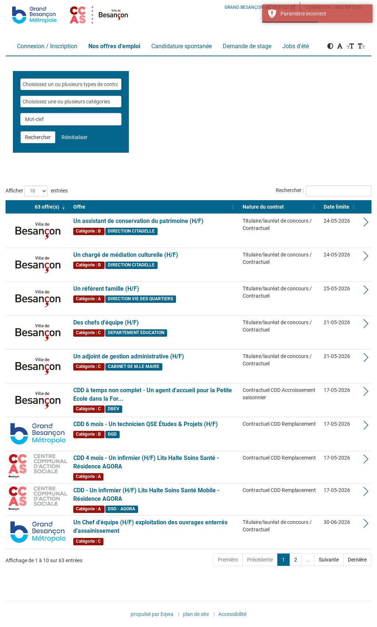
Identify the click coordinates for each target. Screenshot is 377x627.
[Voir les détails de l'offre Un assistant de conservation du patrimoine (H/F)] (366, 224)
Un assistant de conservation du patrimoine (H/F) (138, 220)
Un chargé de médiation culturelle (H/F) (125, 254)
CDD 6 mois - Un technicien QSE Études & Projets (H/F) (145, 424)
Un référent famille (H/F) (106, 288)
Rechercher (38, 137)
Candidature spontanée (181, 46)
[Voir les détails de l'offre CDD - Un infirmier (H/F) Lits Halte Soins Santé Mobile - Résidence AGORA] (366, 493)
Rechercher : (290, 190)
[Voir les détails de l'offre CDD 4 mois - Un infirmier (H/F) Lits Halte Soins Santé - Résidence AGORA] (366, 461)
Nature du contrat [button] (263, 207)
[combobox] (70, 84)
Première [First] (228, 560)
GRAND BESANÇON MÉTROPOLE (260, 7)
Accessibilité (232, 614)
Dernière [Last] (357, 560)
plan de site (196, 614)
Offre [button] (79, 207)
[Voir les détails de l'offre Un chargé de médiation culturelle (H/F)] (366, 258)
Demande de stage (247, 46)
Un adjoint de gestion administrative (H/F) (128, 356)
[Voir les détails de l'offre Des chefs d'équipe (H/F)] (366, 326)
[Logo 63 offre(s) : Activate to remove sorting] (38, 207)
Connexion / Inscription (47, 46)
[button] (330, 46)
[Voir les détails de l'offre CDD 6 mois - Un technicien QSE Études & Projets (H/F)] (366, 427)
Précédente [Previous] (260, 560)
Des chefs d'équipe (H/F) (106, 322)
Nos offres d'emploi (114, 46)
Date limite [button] (336, 207)
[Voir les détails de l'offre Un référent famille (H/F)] (366, 292)
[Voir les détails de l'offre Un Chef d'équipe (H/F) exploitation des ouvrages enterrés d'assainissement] (366, 525)
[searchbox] (70, 84)
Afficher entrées (37, 190)
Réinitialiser (74, 137)
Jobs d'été (295, 46)
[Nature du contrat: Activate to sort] (280, 207)
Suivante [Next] (329, 560)
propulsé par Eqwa (152, 615)
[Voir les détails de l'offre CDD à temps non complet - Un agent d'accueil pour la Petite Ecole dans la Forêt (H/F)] (366, 393)
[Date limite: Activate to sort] (340, 207)
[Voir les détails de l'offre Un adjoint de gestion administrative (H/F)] (366, 359)
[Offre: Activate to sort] (155, 207)
